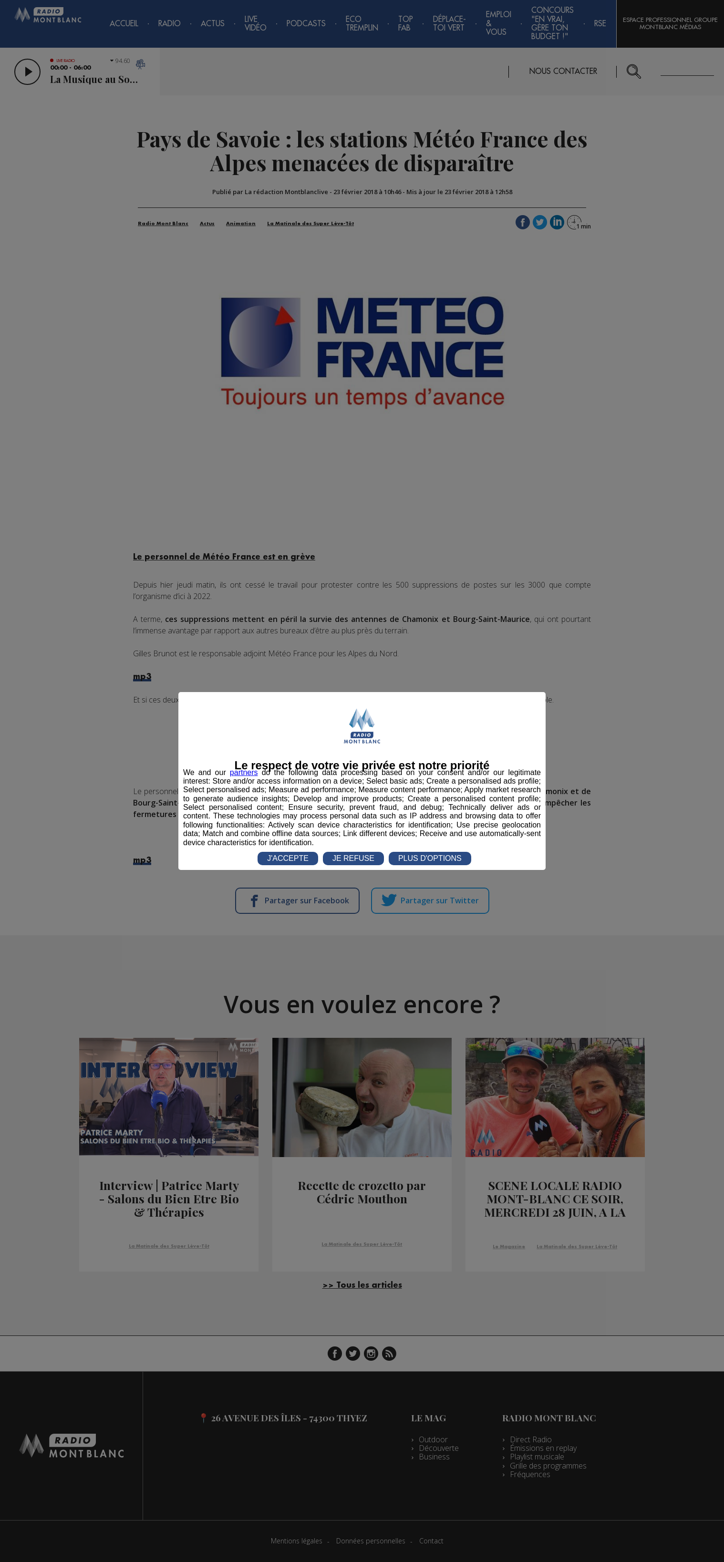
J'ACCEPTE (288, 858)
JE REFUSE (353, 858)
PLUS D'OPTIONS (430, 858)
